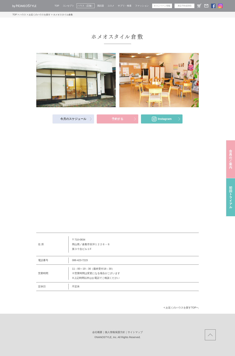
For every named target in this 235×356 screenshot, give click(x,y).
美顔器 (100, 5)
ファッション (142, 5)
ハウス (22, 14)
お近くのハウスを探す (39, 14)
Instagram (164, 118)
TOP (57, 5)
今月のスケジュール (73, 118)
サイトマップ (135, 332)
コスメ (110, 5)
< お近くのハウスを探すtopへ (181, 307)
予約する (117, 118)
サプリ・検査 (124, 5)
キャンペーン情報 (162, 6)
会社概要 (97, 332)
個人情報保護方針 (115, 332)
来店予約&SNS (184, 6)
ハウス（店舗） (85, 5)
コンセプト (68, 5)
